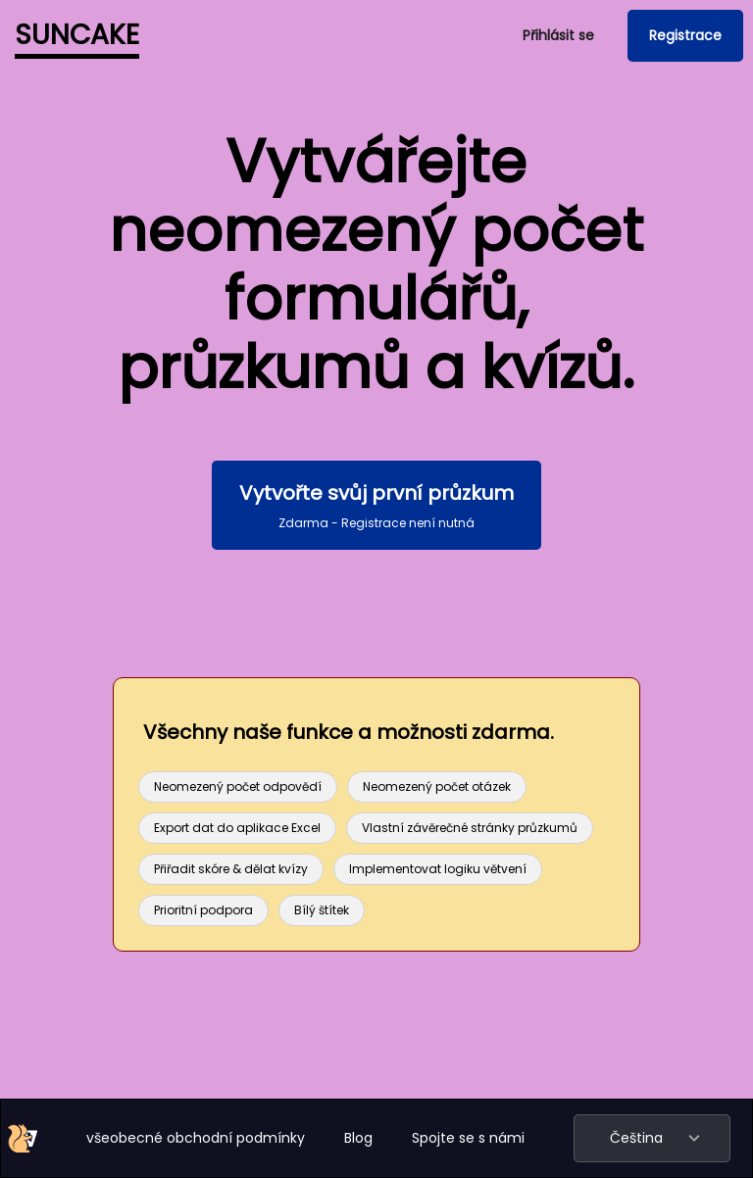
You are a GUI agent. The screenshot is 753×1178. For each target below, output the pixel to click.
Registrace (685, 35)
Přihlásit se (558, 35)
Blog (358, 1138)
